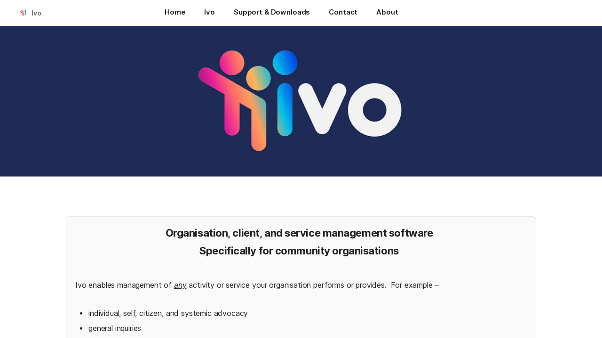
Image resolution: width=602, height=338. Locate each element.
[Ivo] (209, 13)
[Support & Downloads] (271, 13)
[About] (387, 13)
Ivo (36, 13)
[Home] (175, 13)
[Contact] (343, 13)
